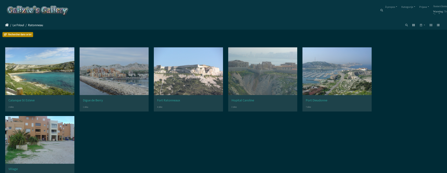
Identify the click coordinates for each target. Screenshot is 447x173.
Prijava (423, 6)
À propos (390, 6)
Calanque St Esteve (21, 103)
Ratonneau (35, 25)
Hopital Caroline (254, 103)
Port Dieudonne (331, 103)
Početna (7, 25)
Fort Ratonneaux (175, 103)
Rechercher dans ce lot (18, 34)
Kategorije (407, 6)
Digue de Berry (96, 103)
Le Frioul (18, 25)
